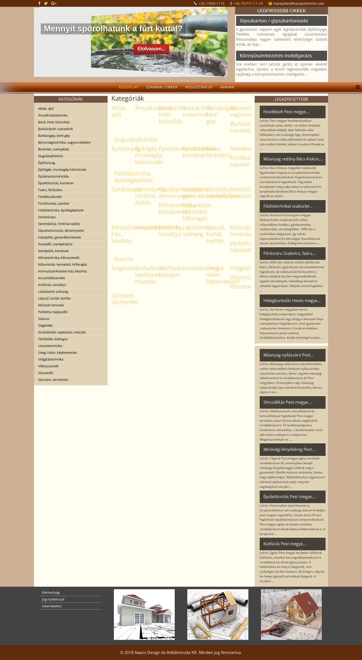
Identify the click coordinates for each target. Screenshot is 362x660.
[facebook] (39, 3)
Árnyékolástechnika (53, 115)
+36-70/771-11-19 (248, 3)
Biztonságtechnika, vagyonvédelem (64, 142)
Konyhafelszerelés (51, 278)
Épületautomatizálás (53, 176)
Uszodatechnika (50, 345)
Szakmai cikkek (162, 87)
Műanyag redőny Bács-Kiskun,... (293, 159)
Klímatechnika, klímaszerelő (58, 257)
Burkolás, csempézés (53, 149)
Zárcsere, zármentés (53, 379)
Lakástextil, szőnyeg (53, 291)
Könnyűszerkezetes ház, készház (62, 271)
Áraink (227, 87)
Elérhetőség (51, 592)
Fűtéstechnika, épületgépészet (61, 210)
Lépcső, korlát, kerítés (54, 298)
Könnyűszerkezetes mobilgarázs (276, 55)
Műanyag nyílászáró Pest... (288, 355)
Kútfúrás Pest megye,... (285, 544)
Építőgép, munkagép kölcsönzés (62, 169)
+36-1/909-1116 (211, 3)
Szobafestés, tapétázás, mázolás (62, 332)
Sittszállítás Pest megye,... (287, 402)
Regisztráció (199, 87)
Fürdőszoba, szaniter (53, 203)
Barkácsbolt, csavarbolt (55, 129)
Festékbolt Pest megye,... (286, 111)
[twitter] (46, 3)
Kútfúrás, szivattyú (52, 284)
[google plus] (54, 3)
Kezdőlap (129, 87)
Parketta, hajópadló (53, 312)
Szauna (43, 318)
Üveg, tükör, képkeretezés (57, 352)
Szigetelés (45, 325)
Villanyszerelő (48, 366)
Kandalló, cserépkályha (55, 244)
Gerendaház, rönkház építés (59, 223)
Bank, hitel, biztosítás (54, 122)
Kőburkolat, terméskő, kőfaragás (62, 264)
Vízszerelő (45, 373)
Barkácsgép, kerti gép (54, 135)
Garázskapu (47, 217)
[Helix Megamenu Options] (356, 87)
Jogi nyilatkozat (53, 599)
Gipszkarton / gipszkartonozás (274, 20)
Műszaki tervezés (51, 305)
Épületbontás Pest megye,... (289, 496)
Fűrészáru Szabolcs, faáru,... (289, 253)
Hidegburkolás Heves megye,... (292, 300)
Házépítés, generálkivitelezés (59, 237)
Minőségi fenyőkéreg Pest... (289, 449)
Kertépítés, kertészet (53, 251)
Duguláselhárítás (50, 156)
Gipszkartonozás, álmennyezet (61, 230)
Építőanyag (46, 162)
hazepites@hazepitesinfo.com (299, 3)
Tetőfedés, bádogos (53, 339)
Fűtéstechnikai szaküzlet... (287, 206)
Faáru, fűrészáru (50, 190)
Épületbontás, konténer (56, 183)
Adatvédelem (52, 606)
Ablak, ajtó (46, 108)
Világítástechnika (50, 359)
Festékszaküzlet (50, 196)
